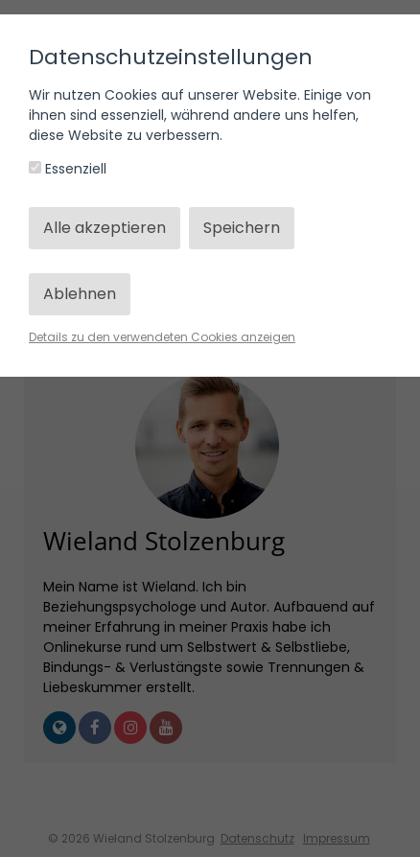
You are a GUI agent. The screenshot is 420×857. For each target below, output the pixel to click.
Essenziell (67, 168)
